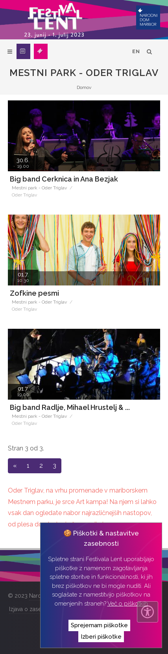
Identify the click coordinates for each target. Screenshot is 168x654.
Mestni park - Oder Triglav (39, 188)
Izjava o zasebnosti (33, 609)
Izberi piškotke (101, 636)
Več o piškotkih (127, 603)
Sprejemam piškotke (99, 625)
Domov (84, 87)
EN (136, 51)
